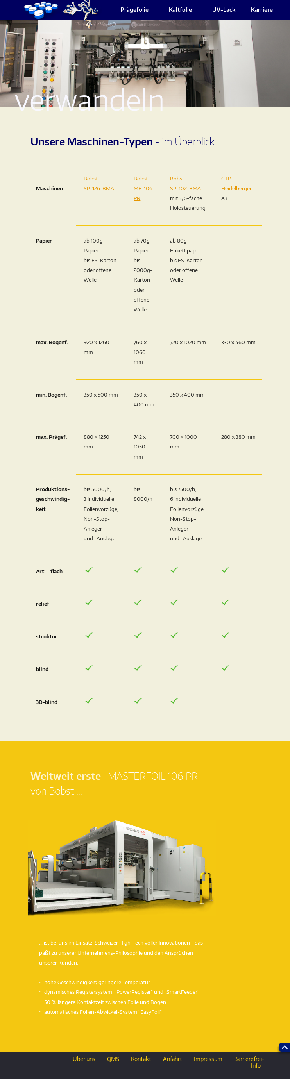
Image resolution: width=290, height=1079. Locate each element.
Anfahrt (172, 1059)
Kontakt (141, 1059)
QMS (113, 1059)
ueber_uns (61, 15)
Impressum (208, 1059)
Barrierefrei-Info (249, 1062)
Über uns (84, 1059)
